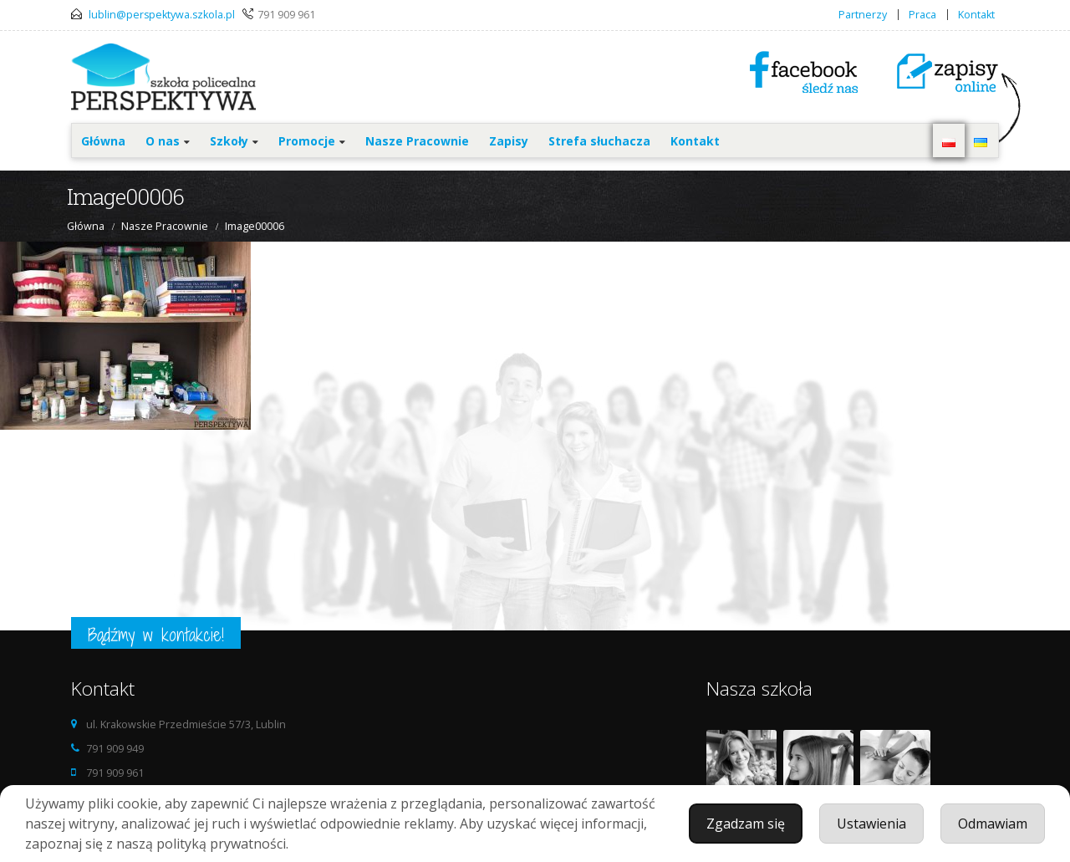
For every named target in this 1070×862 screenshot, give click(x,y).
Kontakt (976, 15)
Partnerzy (862, 15)
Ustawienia (871, 823)
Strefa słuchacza (599, 141)
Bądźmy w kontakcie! (156, 634)
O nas (162, 141)
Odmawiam (992, 823)
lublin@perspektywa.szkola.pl (162, 15)
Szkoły (229, 141)
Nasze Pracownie (417, 141)
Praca (922, 15)
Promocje (306, 141)
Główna (103, 141)
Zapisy (508, 141)
